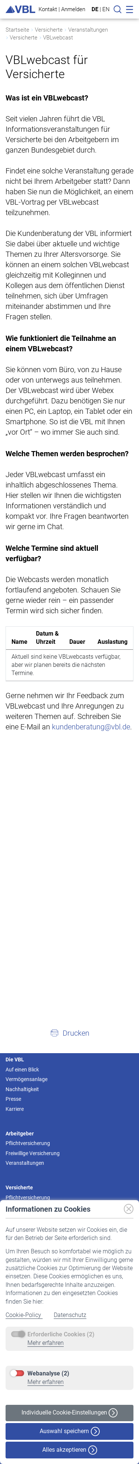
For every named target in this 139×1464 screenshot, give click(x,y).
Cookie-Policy (24, 1314)
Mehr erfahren (45, 1342)
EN (106, 9)
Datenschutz (70, 1314)
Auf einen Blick (22, 1070)
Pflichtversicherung (28, 1143)
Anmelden (73, 9)
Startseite (17, 29)
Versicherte (49, 29)
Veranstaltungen (88, 29)
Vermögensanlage (26, 1079)
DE (95, 9)
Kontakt (48, 9)
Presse (13, 1099)
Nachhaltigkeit (22, 1089)
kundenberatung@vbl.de (91, 726)
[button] (69, 1032)
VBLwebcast (58, 37)
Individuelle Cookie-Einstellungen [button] (69, 1412)
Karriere (15, 1109)
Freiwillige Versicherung (33, 1153)
